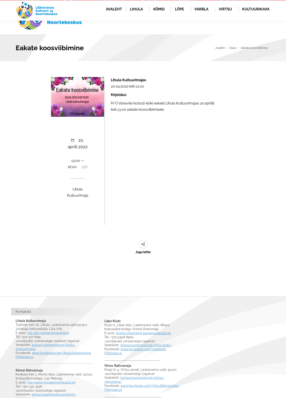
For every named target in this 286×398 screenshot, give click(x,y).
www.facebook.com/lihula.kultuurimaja (61, 367)
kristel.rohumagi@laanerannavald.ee (143, 348)
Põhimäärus (25, 371)
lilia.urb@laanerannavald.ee (48, 347)
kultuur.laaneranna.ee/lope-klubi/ (146, 360)
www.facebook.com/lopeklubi (143, 364)
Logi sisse (261, 8)
